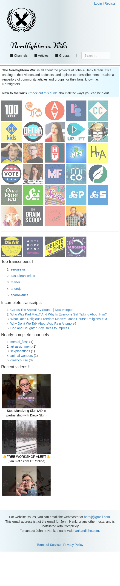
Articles (41, 55)
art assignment (20, 346)
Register (111, 3)
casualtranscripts (23, 276)
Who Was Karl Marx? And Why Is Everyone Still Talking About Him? (58, 314)
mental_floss (19, 342)
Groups (62, 55)
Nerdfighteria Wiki (39, 45)
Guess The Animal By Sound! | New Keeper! (42, 310)
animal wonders (21, 355)
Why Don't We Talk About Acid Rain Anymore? (43, 323)
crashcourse (19, 360)
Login (98, 3)
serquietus (18, 269)
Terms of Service (49, 545)
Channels (19, 55)
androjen (17, 288)
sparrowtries (19, 295)
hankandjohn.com (86, 531)
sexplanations (20, 351)
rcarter (15, 282)
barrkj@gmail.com (97, 517)
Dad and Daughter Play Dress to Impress (39, 328)
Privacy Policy (73, 545)
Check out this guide (43, 93)
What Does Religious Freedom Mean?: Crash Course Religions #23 (58, 319)
